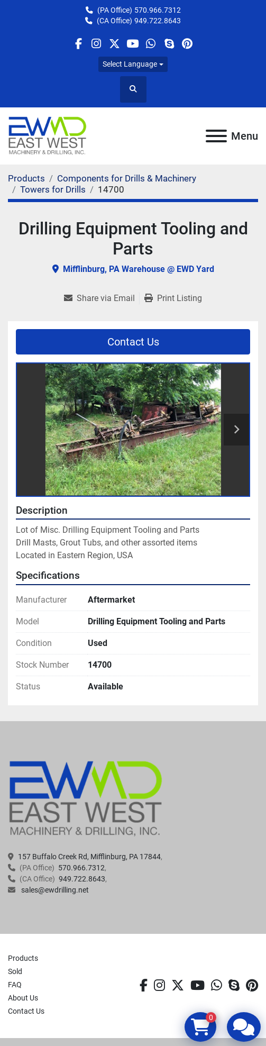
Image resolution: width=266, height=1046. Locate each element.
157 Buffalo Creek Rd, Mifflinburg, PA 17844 (89, 856)
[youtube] (132, 43)
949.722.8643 (157, 20)
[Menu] (216, 136)
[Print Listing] (173, 298)
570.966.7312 (157, 10)
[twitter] (114, 43)
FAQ (15, 984)
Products (23, 958)
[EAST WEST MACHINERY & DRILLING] (86, 798)
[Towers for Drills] (53, 189)
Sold (15, 971)
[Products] (26, 178)
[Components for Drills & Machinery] (126, 178)
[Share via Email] (101, 298)
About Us (23, 998)
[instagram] (96, 43)
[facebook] (78, 43)
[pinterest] (187, 43)
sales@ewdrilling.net (54, 890)
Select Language (130, 64)
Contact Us (133, 341)
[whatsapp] (151, 43)
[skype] (169, 43)
